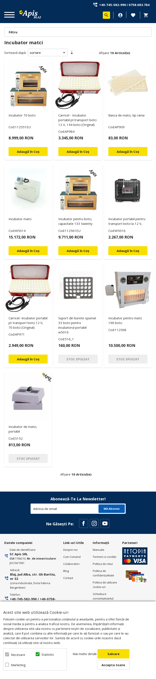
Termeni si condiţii (104, 557)
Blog (66, 571)
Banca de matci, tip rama (126, 115)
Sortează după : (15, 52)
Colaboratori (71, 564)
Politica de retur (103, 564)
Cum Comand (72, 557)
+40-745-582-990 (112, 5)
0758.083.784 (139, 5)
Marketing (18, 665)
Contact (68, 578)
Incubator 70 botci (22, 115)
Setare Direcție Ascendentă (71, 53)
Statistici (47, 654)
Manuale (98, 550)
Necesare (18, 654)
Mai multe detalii (85, 654)
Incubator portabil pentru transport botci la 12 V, (126, 221)
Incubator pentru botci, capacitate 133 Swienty (75, 221)
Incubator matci (20, 219)
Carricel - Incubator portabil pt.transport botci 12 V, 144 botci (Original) (77, 120)
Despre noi (70, 550)
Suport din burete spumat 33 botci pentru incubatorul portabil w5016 (77, 325)
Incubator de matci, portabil (23, 428)
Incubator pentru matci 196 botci (125, 320)
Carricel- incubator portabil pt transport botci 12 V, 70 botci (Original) (28, 323)
